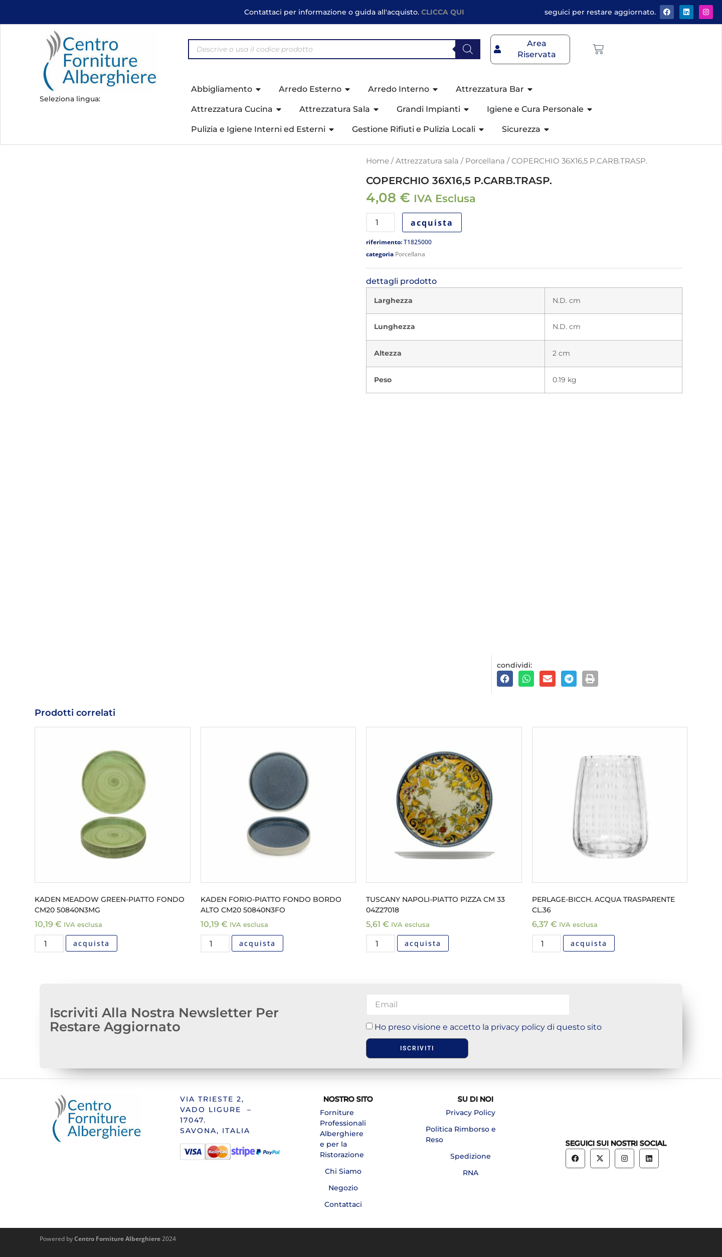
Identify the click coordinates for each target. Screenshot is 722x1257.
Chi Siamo (343, 1171)
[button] (505, 679)
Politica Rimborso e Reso (461, 1134)
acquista (432, 222)
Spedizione (470, 1156)
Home (377, 161)
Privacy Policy (470, 1112)
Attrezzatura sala (427, 161)
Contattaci (343, 1204)
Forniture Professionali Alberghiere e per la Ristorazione (343, 1133)
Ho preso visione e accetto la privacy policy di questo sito (488, 1027)
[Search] (467, 49)
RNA (470, 1172)
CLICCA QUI (442, 12)
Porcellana (485, 161)
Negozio (343, 1187)
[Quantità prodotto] (380, 222)
